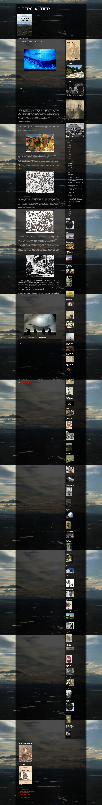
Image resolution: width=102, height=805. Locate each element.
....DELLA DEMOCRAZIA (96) (74, 201)
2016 (68, 209)
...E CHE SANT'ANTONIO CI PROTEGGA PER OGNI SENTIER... (76, 199)
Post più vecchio (57, 379)
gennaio (70, 205)
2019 (68, 154)
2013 (68, 215)
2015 (68, 211)
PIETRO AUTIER (34, 9)
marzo (69, 174)
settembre (70, 163)
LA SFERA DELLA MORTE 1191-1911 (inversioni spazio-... (76, 180)
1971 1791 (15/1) (22, 91)
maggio (69, 170)
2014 (68, 213)
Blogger (59, 800)
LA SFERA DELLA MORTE (73, 177)
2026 (68, 142)
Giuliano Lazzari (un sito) (25, 792)
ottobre (69, 161)
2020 (68, 153)
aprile (69, 172)
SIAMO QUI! (70, 175)
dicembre (70, 158)
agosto (69, 165)
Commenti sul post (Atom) (27, 382)
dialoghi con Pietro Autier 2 (25, 794)
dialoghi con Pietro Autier (25, 797)
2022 (68, 149)
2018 (68, 156)
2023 (68, 147)
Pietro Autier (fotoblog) (24, 789)
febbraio (70, 203)
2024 (68, 145)
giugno (69, 168)
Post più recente (22, 379)
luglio (69, 167)
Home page (40, 379)
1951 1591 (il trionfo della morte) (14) (75, 194)
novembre (70, 159)
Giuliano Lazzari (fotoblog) (25, 791)
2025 (68, 144)
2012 (68, 216)
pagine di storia (23, 795)
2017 (68, 207)
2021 (68, 151)
